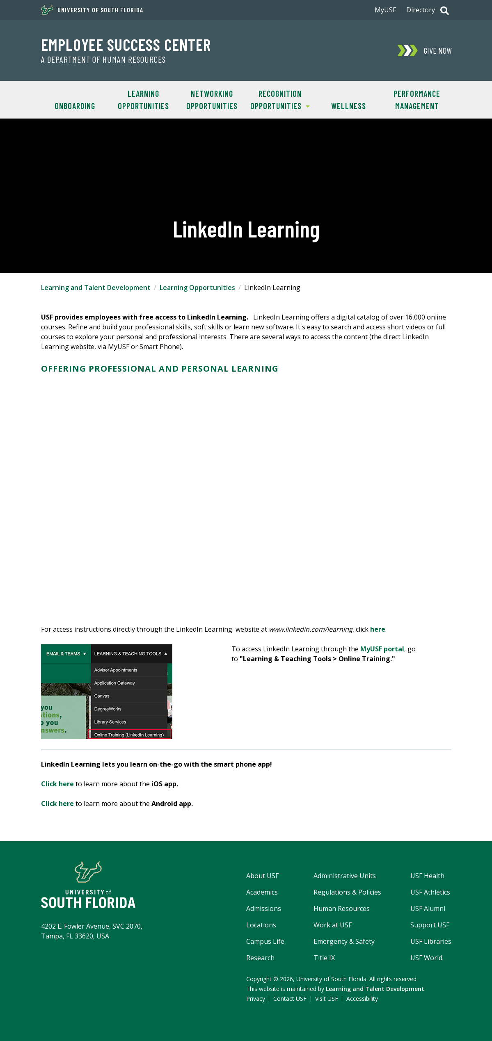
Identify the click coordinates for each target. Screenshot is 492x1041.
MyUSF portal (382, 648)
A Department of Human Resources (103, 59)
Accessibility (362, 998)
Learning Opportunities (143, 100)
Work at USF (333, 924)
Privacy (255, 998)
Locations (261, 924)
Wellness (348, 106)
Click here (57, 783)
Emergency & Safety (344, 941)
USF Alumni (427, 908)
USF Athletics (430, 892)
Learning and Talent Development (96, 287)
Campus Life (265, 941)
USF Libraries (430, 941)
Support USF (429, 924)
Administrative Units (345, 875)
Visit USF (326, 998)
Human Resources (342, 908)
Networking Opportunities (212, 100)
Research (260, 957)
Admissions (263, 908)
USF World (426, 957)
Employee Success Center (126, 44)
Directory (420, 10)
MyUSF (385, 10)
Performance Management (417, 100)
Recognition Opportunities (278, 99)
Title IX (324, 957)
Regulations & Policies (347, 892)
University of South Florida (92, 10)
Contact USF (290, 998)
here (377, 629)
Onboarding (75, 106)
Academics (262, 892)
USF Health (427, 875)
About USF (262, 875)
